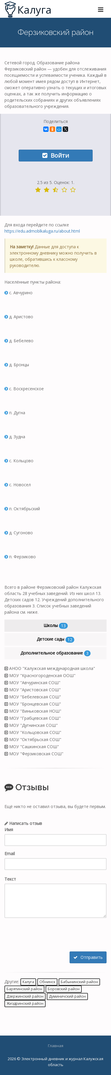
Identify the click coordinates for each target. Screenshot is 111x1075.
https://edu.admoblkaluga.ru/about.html (42, 231)
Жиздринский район (25, 1003)
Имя (8, 829)
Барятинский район (24, 988)
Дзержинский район (25, 996)
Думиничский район (67, 996)
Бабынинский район (79, 981)
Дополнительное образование (55, 653)
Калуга (28, 981)
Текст (10, 879)
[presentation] (49, 935)
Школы (56, 626)
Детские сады (55, 639)
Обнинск (47, 981)
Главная (55, 1045)
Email (9, 853)
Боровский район (64, 988)
